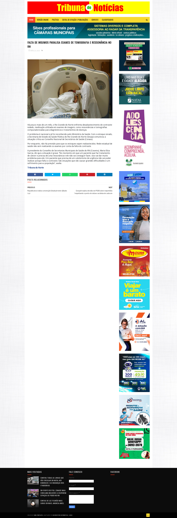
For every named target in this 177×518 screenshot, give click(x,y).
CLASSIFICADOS (107, 19)
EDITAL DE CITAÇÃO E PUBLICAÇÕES (75, 19)
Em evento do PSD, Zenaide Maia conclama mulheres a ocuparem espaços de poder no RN (53, 493)
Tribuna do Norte (35, 167)
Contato (95, 19)
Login (70, 515)
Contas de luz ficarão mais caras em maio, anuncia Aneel (52, 501)
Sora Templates (38, 515)
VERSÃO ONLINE (43, 19)
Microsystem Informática (60, 515)
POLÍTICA (55, 19)
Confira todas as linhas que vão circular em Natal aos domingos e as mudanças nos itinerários (52, 482)
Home (31, 19)
